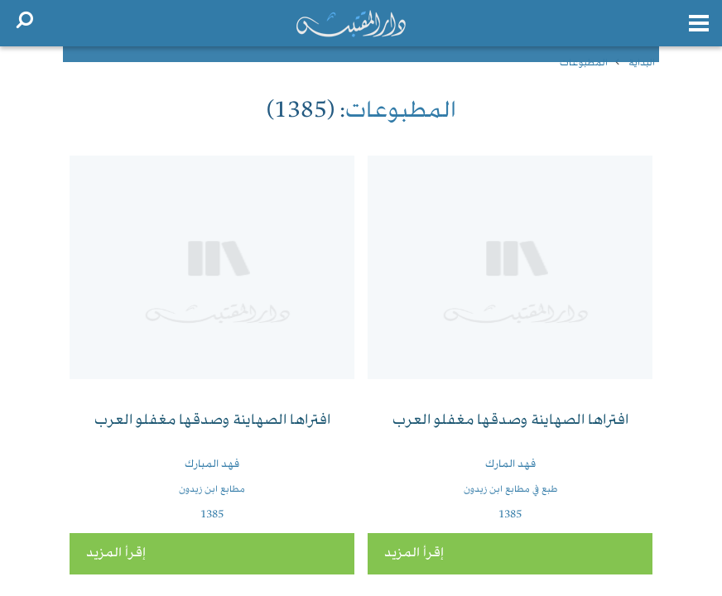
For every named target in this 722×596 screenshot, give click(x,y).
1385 (510, 515)
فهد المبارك (212, 464)
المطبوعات (584, 63)
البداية (641, 63)
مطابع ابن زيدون (212, 490)
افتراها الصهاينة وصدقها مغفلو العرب (510, 421)
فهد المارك (510, 464)
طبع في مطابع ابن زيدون (510, 490)
